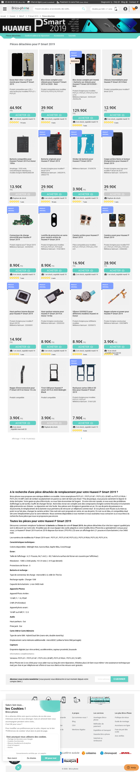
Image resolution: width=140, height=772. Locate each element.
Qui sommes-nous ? (80, 717)
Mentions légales (78, 730)
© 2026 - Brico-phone (70, 769)
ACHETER (22, 115)
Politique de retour (122, 717)
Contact (134, 2)
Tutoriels (72, 36)
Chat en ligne (41, 2)
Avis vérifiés (119, 736)
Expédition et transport (102, 730)
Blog (124, 2)
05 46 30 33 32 (13, 2)
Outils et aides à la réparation (37, 36)
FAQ (117, 2)
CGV (73, 725)
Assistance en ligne (122, 725)
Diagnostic (106, 2)
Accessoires (59, 36)
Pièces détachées (13, 37)
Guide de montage (122, 721)
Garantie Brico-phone (102, 734)
